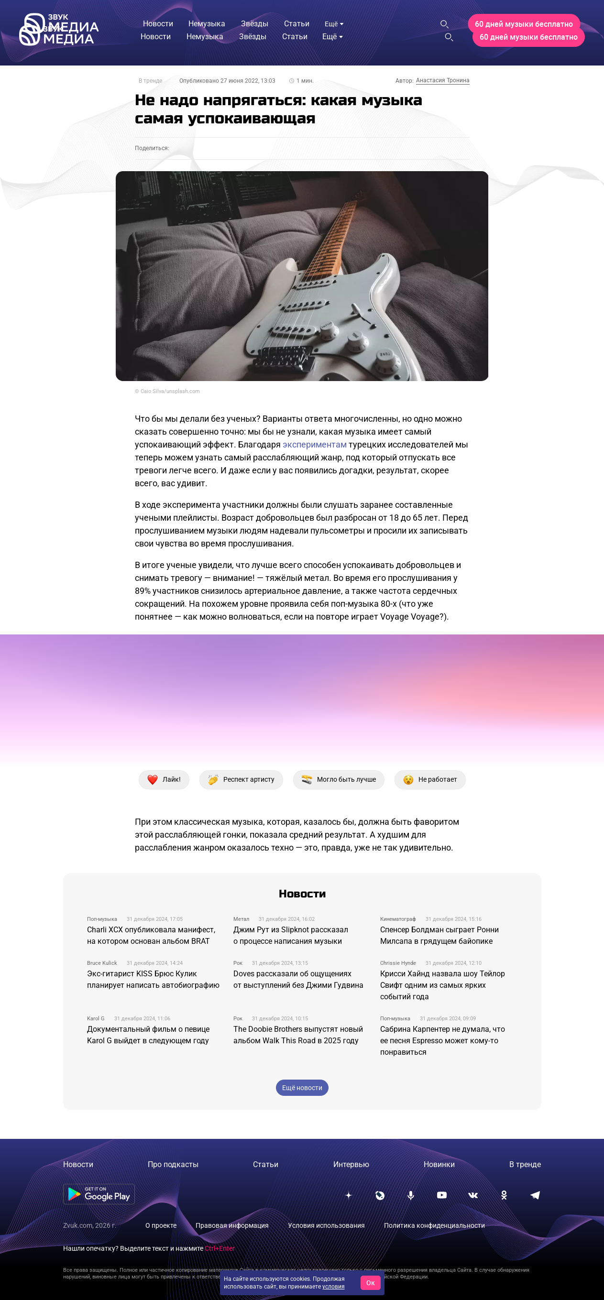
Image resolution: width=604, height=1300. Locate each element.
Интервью (351, 1164)
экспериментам (315, 444)
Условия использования (326, 1225)
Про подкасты (173, 1164)
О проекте (160, 1225)
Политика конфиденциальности (434, 1225)
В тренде (150, 80)
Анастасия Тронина (443, 80)
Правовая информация (232, 1225)
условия (333, 1286)
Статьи (265, 1164)
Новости (78, 1164)
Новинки (439, 1164)
